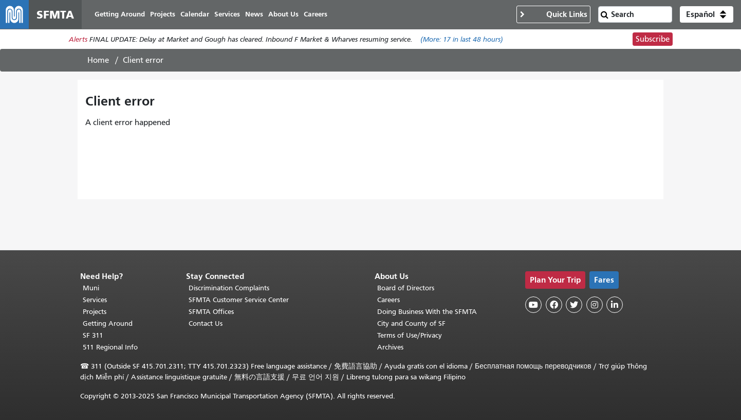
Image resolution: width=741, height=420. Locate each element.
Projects (94, 311)
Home (98, 60)
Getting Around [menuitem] (120, 14)
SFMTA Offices (211, 311)
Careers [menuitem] (315, 14)
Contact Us (206, 323)
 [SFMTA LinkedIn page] (614, 305)
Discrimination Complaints (229, 288)
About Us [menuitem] (283, 14)
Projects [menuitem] (162, 14)
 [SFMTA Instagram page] (594, 305)
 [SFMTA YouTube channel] (533, 305)
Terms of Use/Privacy (409, 335)
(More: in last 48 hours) (461, 39)
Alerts (78, 39)
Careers (388, 299)
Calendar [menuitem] (194, 14)
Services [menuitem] (227, 14)
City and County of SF (411, 323)
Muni (91, 288)
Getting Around (108, 323)
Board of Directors (405, 288)
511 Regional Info (110, 347)
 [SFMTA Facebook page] (554, 305)
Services (95, 299)
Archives (390, 347)
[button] (706, 14)
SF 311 (93, 335)
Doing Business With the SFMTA (427, 311)
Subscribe (653, 39)
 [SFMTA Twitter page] (574, 305)
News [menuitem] (254, 14)
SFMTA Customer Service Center (239, 299)
